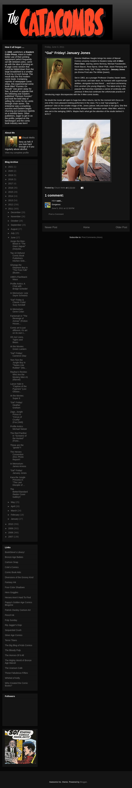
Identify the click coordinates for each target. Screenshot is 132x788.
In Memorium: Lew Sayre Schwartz (19, 294)
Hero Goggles (11, 592)
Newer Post (51, 227)
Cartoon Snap (11, 562)
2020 (11, 171)
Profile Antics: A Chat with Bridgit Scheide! (19, 286)
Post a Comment (56, 214)
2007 (11, 536)
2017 (11, 183)
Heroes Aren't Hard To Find (18, 597)
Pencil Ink (9, 615)
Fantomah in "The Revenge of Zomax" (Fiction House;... (19, 320)
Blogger (83, 782)
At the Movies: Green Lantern (18, 347)
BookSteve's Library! (15, 552)
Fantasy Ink (10, 582)
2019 (11, 175)
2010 (11, 524)
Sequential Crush (13, 630)
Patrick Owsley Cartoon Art (18, 610)
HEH (54, 201)
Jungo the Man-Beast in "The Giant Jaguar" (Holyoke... (18, 245)
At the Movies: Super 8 (17, 397)
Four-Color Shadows (15, 587)
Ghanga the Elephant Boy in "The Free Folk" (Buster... (19, 269)
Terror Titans (11, 640)
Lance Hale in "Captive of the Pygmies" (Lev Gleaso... (18, 388)
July (13, 233)
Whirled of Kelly (12, 678)
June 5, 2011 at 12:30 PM (63, 208)
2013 (11, 200)
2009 (11, 528)
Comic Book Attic (13, 572)
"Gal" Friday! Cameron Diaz (18, 354)
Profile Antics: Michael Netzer (18, 427)
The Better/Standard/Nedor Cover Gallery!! (19, 493)
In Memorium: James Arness (18, 464)
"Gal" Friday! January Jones (18, 471)
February (15, 515)
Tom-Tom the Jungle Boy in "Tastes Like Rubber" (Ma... (18, 364)
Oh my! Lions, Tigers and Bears (16, 340)
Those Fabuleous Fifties (16, 673)
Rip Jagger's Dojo (13, 625)
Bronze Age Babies (14, 557)
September (16, 225)
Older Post (121, 227)
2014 (11, 196)
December (16, 212)
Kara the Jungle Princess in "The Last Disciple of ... (17, 481)
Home (86, 227)
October (15, 221)
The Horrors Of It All (14, 655)
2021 (11, 167)
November (16, 216)
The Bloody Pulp (13, 650)
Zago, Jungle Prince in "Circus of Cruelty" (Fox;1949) (16, 417)
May (13, 502)
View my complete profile (17, 152)
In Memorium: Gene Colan (17, 310)
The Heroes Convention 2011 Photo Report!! (17, 456)
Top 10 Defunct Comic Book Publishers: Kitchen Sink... (18, 257)
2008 (11, 532)
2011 (11, 208)
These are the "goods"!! (16, 446)
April (13, 506)
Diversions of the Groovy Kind (19, 577)
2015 (11, 192)
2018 (11, 179)
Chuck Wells (28, 137)
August (14, 229)
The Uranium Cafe (13, 668)
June (13, 237)
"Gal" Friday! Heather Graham (16, 405)
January (15, 519)
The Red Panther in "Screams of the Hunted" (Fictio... (18, 437)
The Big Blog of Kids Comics (18, 645)
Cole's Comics (12, 567)
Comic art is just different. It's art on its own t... (18, 330)
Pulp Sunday (11, 620)
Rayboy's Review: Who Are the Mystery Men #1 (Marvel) (19, 376)
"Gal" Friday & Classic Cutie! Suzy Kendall (18, 302)
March (14, 510)
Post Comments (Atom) (92, 237)
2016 (11, 188)
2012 (11, 204)
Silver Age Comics (13, 635)
